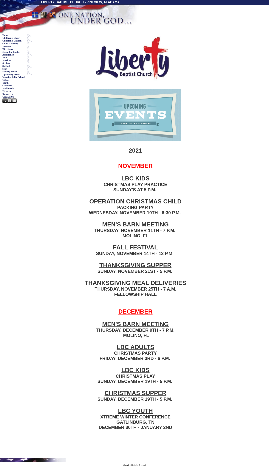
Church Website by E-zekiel (134, 465)
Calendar (7, 85)
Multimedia (8, 88)
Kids (4, 57)
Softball (6, 66)
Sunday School (10, 71)
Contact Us (8, 97)
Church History (10, 43)
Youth (5, 83)
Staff (4, 68)
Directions (7, 49)
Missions (6, 60)
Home (5, 35)
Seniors (6, 63)
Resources (7, 94)
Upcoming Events (11, 74)
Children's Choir (11, 38)
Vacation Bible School (13, 77)
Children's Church (11, 40)
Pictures (6, 91)
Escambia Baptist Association (11, 53)
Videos (5, 80)
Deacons (6, 46)
